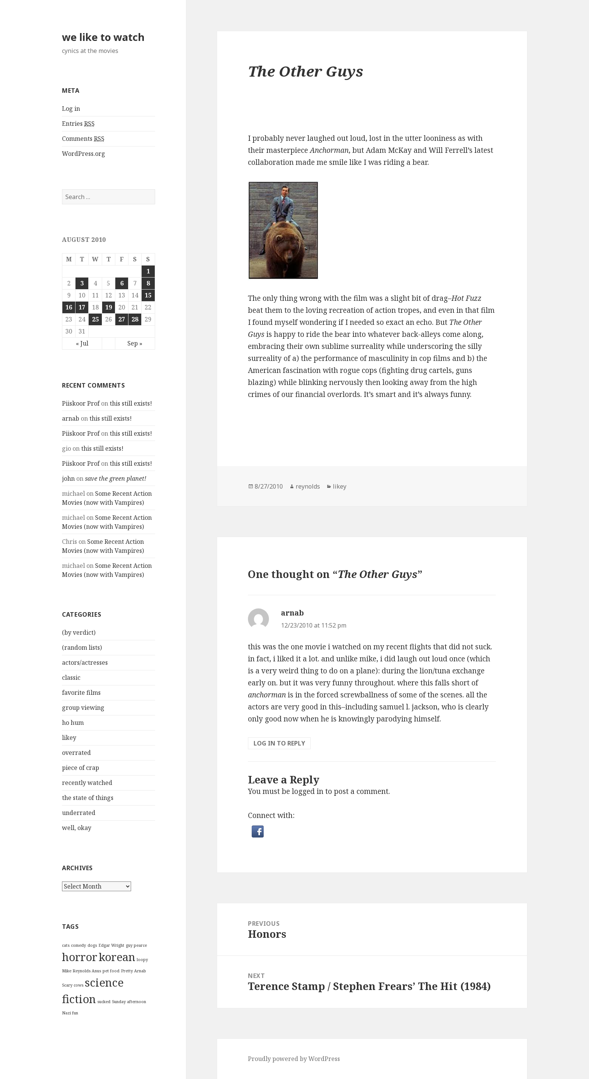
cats (65, 945)
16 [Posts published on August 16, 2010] (68, 307)
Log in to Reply (279, 743)
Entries (78, 123)
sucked (103, 1001)
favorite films (81, 692)
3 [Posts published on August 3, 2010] (82, 283)
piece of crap (80, 768)
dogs (92, 945)
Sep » (134, 343)
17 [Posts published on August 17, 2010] (82, 307)
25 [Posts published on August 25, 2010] (95, 319)
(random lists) (82, 647)
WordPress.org (83, 153)
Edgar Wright (111, 945)
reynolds (308, 486)
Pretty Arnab (133, 970)
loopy (142, 959)
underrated (78, 813)
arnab (70, 418)
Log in (71, 108)
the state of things (87, 798)
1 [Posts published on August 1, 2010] (148, 271)
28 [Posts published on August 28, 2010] (134, 319)
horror (79, 956)
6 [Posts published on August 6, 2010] (122, 283)
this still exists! (131, 403)
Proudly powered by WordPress (294, 1059)
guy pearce (136, 945)
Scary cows (72, 985)
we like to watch (103, 37)
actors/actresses (85, 662)
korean (117, 956)
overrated (76, 753)
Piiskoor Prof (81, 403)
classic (71, 677)
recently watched (87, 783)
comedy (78, 945)
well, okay (76, 828)
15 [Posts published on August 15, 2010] (148, 295)
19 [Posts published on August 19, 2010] (108, 307)
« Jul (82, 343)
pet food (111, 970)
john (68, 478)
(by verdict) (78, 632)
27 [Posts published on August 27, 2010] (121, 319)
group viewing (83, 707)
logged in (307, 791)
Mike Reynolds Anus (81, 970)
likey (69, 737)
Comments (83, 138)
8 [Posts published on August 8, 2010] (148, 283)
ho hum (73, 722)
